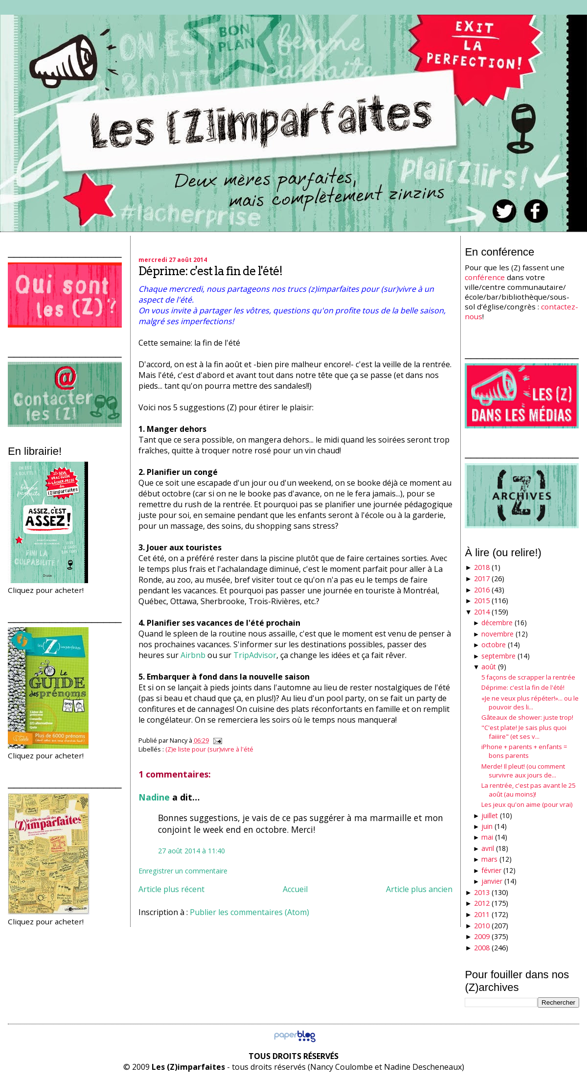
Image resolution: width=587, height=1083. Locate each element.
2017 (482, 578)
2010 (482, 925)
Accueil (295, 889)
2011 (482, 914)
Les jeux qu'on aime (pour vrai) (526, 804)
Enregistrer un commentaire (182, 870)
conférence (485, 277)
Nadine (154, 797)
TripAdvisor (254, 655)
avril (487, 848)
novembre (497, 633)
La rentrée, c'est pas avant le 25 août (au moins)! (528, 790)
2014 (482, 611)
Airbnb (193, 655)
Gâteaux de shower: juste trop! (527, 717)
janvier (491, 881)
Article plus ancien (419, 889)
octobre (493, 644)
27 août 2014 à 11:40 (191, 850)
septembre (498, 655)
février (491, 870)
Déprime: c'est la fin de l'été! (210, 271)
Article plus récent (171, 889)
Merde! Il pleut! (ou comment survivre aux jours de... (523, 770)
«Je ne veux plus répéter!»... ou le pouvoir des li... (530, 702)
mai (487, 837)
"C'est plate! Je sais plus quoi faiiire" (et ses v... (523, 732)
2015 (482, 600)
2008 (482, 947)
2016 (482, 589)
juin (487, 826)
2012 (482, 903)
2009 (482, 936)
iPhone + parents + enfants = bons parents (524, 751)
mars (489, 859)
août (488, 666)
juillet (489, 815)
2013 (482, 892)
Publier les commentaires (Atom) (249, 912)
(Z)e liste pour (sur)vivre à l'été (209, 749)
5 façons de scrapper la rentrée (528, 677)
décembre (497, 622)
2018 (482, 567)
